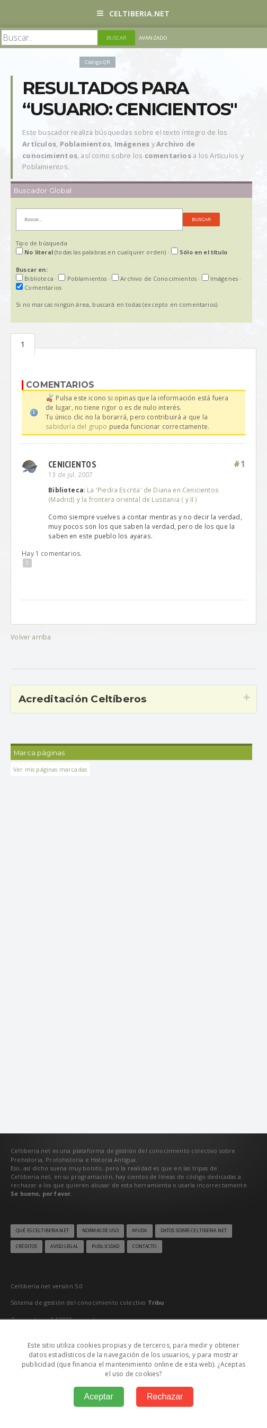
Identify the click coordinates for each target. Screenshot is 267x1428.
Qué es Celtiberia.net (42, 1231)
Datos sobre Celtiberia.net (194, 1231)
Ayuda (139, 1231)
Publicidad (105, 1246)
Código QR (97, 62)
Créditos (26, 1246)
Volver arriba (31, 637)
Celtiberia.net (133, 13)
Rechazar (165, 1396)
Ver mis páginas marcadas (50, 769)
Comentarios (23, 344)
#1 (239, 464)
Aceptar (98, 1396)
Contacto (144, 1246)
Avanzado (153, 37)
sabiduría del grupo (76, 426)
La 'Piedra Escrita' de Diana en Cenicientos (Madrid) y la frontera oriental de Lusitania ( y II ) (133, 495)
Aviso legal (64, 1246)
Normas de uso (100, 1231)
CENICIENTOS (72, 464)
